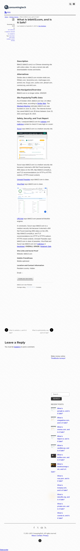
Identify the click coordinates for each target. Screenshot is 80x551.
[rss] (45, 527)
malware (43, 122)
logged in (17, 347)
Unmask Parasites (23, 179)
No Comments (11, 34)
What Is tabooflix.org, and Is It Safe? (63, 497)
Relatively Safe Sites (12, 36)
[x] (37, 527)
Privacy (45, 535)
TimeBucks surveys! (58, 358)
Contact (39, 535)
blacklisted (21, 246)
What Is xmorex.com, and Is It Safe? (63, 429)
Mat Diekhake (11, 29)
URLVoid (20, 219)
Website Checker (13, 17)
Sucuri (19, 129)
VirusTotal (20, 184)
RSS (8, 12)
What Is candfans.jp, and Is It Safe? (63, 448)
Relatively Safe (45, 246)
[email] (41, 527)
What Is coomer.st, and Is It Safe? (63, 515)
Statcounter (4, 550)
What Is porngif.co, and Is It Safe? (63, 411)
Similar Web (41, 103)
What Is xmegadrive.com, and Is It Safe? (63, 420)
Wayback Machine (23, 106)
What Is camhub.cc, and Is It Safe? (16, 331)
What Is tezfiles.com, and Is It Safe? (63, 457)
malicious (20, 124)
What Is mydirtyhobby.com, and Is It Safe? (42, 331)
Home (6, 17)
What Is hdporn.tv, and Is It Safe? (63, 438)
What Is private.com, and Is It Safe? (63, 506)
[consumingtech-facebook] (34, 527)
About (34, 535)
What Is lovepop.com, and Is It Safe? (62, 487)
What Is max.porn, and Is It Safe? (63, 478)
